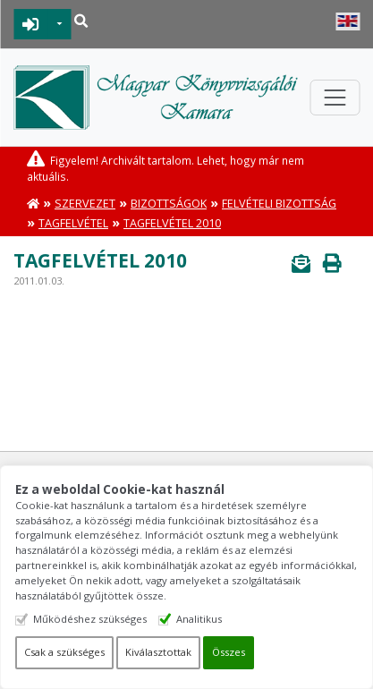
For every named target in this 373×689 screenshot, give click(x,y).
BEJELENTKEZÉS (30, 24)
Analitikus (199, 618)
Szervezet (85, 203)
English (347, 21)
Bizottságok (169, 203)
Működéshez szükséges (90, 618)
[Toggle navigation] (334, 97)
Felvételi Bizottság (279, 203)
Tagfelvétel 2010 (172, 223)
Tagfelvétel (73, 223)
